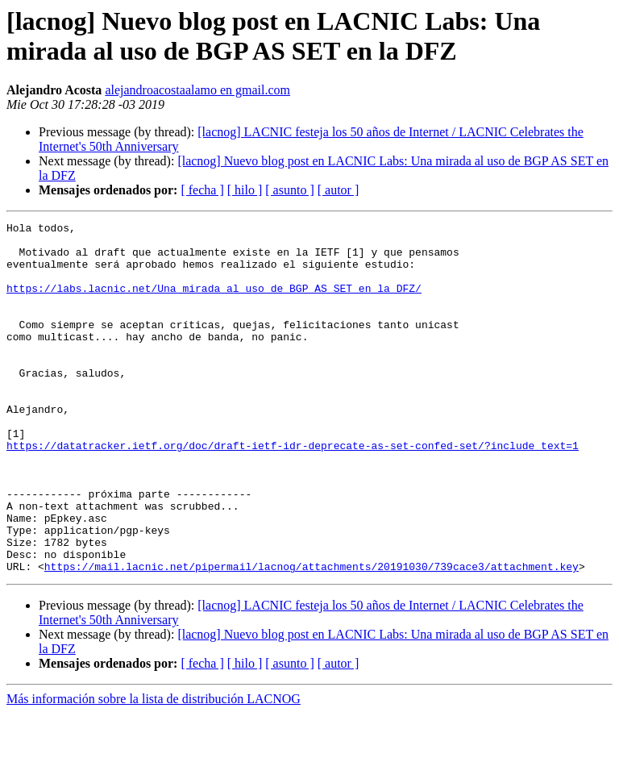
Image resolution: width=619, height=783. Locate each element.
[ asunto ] (289, 190)
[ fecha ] (202, 190)
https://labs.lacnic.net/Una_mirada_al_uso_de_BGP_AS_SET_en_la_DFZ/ (214, 302)
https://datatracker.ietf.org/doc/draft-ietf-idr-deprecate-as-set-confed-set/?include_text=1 (292, 491)
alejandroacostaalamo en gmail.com (197, 90)
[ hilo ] (245, 190)
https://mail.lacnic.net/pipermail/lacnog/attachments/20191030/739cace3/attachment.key (311, 636)
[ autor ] (338, 190)
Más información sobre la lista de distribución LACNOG (153, 769)
